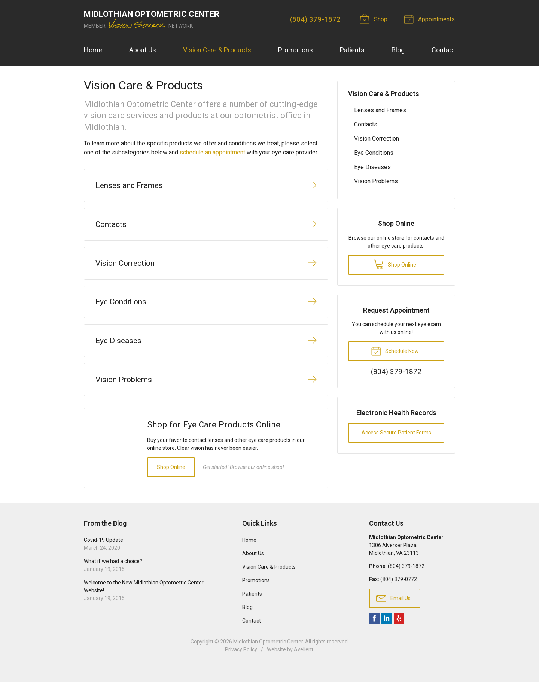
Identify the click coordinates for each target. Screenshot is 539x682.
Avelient (303, 662)
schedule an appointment (212, 152)
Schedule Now (395, 350)
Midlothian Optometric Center (268, 654)
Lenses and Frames (380, 110)
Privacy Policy (241, 662)
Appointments (430, 18)
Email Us (393, 610)
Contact (443, 50)
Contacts (365, 124)
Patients (352, 50)
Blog (398, 50)
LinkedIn (386, 631)
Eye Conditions (373, 152)
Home (93, 50)
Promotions (295, 50)
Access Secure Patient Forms (396, 433)
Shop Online (171, 479)
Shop (376, 18)
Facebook (374, 631)
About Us (142, 50)
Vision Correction (376, 138)
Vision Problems (376, 181)
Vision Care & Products (217, 50)
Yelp (399, 631)
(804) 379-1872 (316, 19)
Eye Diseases (372, 166)
